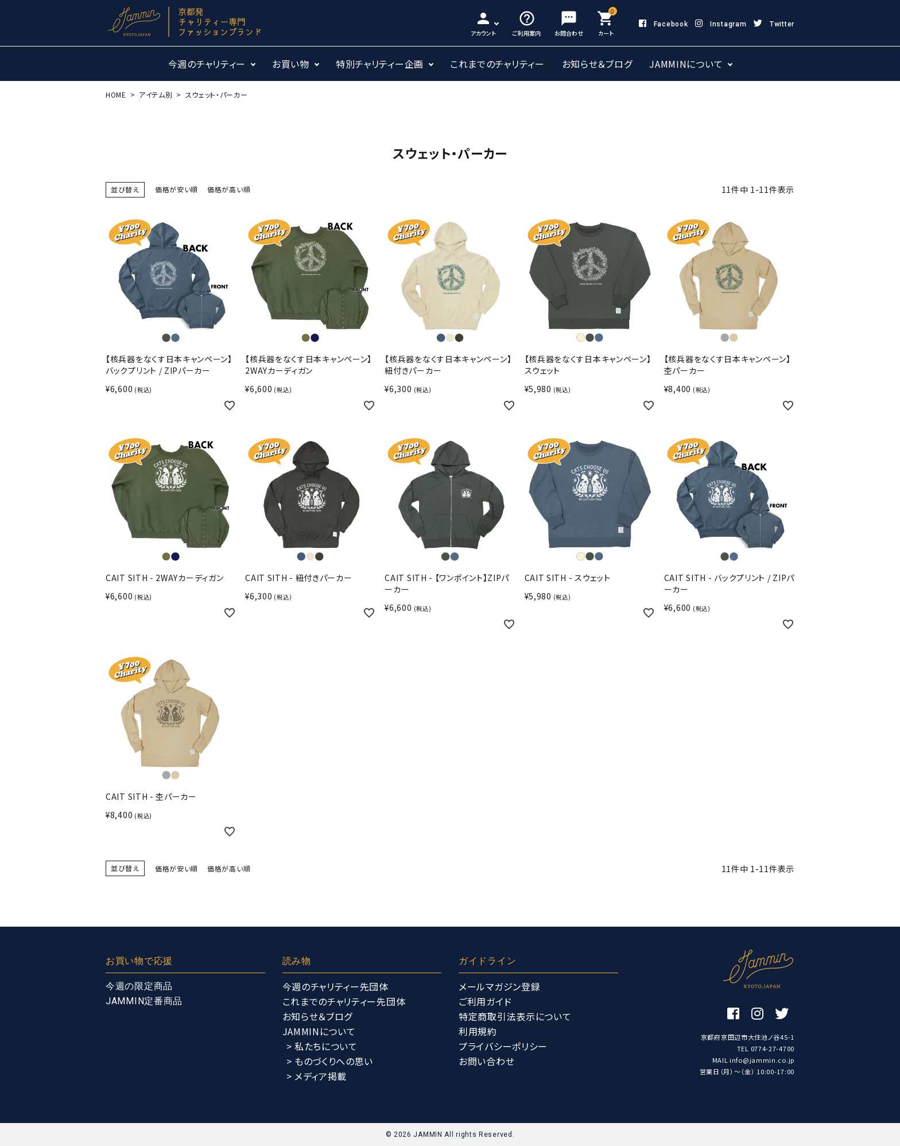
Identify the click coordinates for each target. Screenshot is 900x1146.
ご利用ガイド (485, 1001)
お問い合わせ (486, 1061)
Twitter (774, 24)
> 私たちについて (322, 1046)
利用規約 (478, 1031)
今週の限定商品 (139, 986)
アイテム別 (156, 94)
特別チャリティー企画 (380, 64)
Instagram (720, 24)
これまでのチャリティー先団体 (344, 1001)
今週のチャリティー (207, 64)
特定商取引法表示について (515, 1016)
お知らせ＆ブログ (597, 64)
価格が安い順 (176, 189)
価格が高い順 (228, 189)
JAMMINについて (686, 64)
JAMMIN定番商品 (144, 1001)
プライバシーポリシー (503, 1046)
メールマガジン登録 (499, 986)
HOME (116, 94)
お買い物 (290, 64)
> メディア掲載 (316, 1076)
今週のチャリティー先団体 (335, 986)
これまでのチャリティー (497, 64)
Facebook (663, 24)
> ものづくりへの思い (330, 1061)
